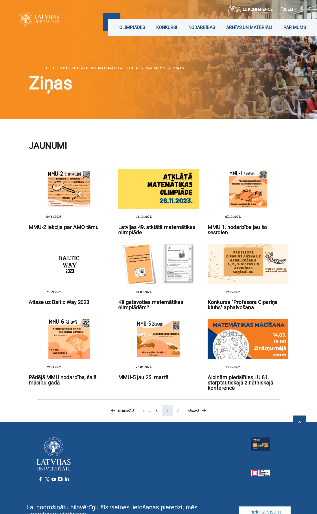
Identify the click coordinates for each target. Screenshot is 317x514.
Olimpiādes (132, 27)
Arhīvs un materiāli (249, 27)
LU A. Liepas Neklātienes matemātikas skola (92, 68)
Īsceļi (288, 9)
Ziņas (178, 68)
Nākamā (197, 410)
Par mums (294, 27)
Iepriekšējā (122, 410)
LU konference (250, 9)
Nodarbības (201, 27)
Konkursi (166, 27)
